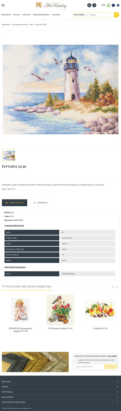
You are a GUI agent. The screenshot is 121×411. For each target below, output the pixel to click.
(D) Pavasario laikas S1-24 (60, 328)
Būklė (6, 212)
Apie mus (16, 15)
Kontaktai (26, 15)
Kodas (6, 216)
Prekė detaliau (16, 202)
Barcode (7, 220)
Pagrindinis (6, 15)
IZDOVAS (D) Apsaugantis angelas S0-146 (20, 330)
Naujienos (56, 15)
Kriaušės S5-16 (100, 328)
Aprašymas (42, 202)
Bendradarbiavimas (41, 15)
